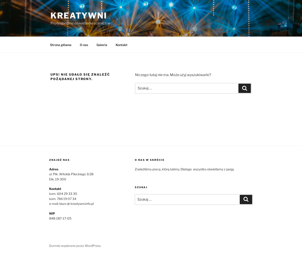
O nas (84, 45)
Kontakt (121, 45)
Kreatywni (78, 15)
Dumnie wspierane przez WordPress (75, 246)
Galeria (102, 45)
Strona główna (60, 45)
